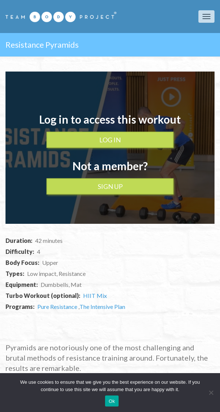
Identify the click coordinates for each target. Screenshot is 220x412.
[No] (211, 392)
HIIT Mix (95, 295)
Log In (110, 140)
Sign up (110, 186)
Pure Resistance (57, 306)
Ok (112, 401)
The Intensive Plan (102, 306)
